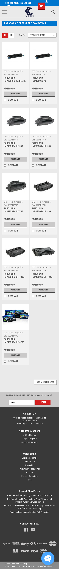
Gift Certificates (29, 435)
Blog (29, 480)
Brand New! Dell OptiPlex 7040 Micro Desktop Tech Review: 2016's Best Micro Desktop (29, 507)
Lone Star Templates (43, 566)
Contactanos (29, 461)
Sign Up (33, 439)
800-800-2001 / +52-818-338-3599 (17, 4)
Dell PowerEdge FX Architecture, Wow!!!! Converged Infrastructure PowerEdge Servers (29, 500)
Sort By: (22, 35)
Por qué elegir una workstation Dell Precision (29, 512)
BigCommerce (19, 566)
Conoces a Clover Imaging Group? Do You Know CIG (29, 495)
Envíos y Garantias (29, 476)
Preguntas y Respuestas (29, 469)
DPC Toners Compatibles (14, 71)
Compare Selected (45, 382)
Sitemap (23, 564)
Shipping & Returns (29, 442)
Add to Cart (15, 94)
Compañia (29, 465)
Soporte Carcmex (29, 458)
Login (24, 439)
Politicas (29, 472)
